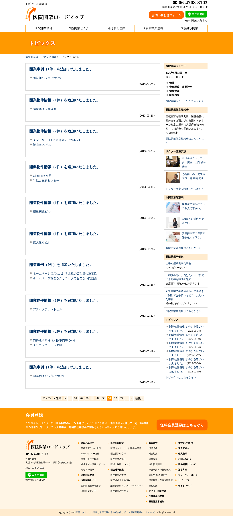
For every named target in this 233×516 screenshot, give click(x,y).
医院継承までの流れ (120, 480)
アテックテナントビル (47, 309)
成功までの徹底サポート (93, 464)
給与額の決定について (47, 78)
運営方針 (182, 469)
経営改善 (153, 459)
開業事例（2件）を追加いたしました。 (61, 265)
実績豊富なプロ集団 (91, 448)
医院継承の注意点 (119, 491)
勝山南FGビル (42, 144)
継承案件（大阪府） (46, 109)
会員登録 (182, 453)
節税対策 (153, 485)
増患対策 (153, 453)
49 (97, 398)
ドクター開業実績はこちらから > (184, 189)
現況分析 (153, 448)
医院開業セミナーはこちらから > (184, 101)
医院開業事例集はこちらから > (183, 311)
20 (81, 398)
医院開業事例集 (174, 256)
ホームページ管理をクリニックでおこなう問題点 (65, 278)
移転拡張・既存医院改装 (161, 480)
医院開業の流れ (118, 459)
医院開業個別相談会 (177, 109)
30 (87, 398)
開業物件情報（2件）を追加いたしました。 (64, 131)
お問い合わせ (184, 459)
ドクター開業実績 (176, 151)
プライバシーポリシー (189, 475)
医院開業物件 (43, 28)
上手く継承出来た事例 (178, 263)
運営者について (185, 443)
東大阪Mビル (41, 242)
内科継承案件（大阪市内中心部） (55, 340)
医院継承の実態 (118, 475)
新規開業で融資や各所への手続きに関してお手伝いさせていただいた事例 (185, 295)
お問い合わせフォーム (166, 15)
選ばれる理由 (116, 28)
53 (121, 398)
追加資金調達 (155, 464)
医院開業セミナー (80, 28)
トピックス (172, 319)
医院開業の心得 (118, 453)
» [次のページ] (131, 398)
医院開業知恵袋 (153, 28)
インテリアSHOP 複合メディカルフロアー (60, 140)
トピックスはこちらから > (181, 377)
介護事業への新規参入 (160, 469)
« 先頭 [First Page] (58, 398)
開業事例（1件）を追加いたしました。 (61, 69)
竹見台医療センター (46, 180)
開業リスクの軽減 (89, 459)
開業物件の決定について (49, 376)
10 (75, 398)
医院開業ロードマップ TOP (40, 57)
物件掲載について (187, 464)
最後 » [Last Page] (139, 398)
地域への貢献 (87, 469)
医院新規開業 (117, 443)
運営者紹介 (183, 448)
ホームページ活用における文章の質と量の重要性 (65, 273)
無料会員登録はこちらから (182, 425)
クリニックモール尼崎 (47, 345)
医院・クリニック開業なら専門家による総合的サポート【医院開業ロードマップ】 (116, 512)
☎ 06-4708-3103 (36, 454)
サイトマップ (184, 485)
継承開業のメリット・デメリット (126, 485)
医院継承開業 (189, 28)
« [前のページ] (65, 398)
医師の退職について (120, 464)
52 (115, 398)
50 (103, 398)
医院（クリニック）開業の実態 (125, 448)
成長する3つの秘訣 (158, 475)
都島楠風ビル (41, 211)
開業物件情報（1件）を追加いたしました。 (64, 100)
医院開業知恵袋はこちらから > (183, 248)
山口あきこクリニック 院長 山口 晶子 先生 (194, 162)
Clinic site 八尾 (42, 175)
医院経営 (153, 443)
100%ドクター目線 (90, 453)
